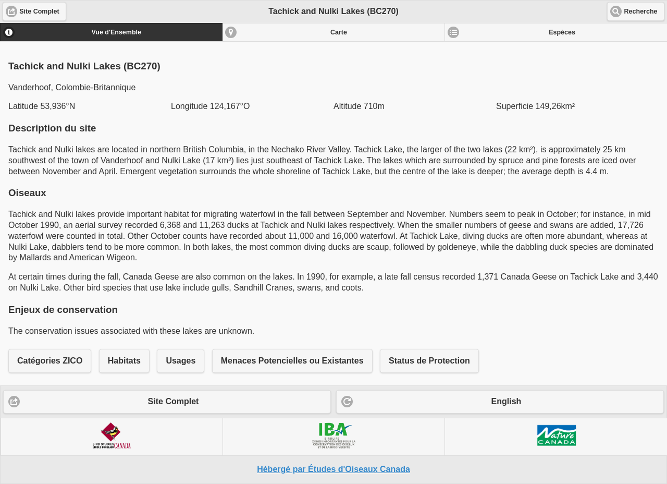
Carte (338, 32)
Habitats (124, 360)
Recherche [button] (641, 11)
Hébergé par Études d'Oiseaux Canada (333, 469)
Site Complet (173, 401)
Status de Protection (429, 360)
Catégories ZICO (49, 360)
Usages (180, 360)
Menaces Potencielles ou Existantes (292, 360)
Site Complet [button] (39, 11)
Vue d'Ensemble (116, 32)
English (506, 401)
